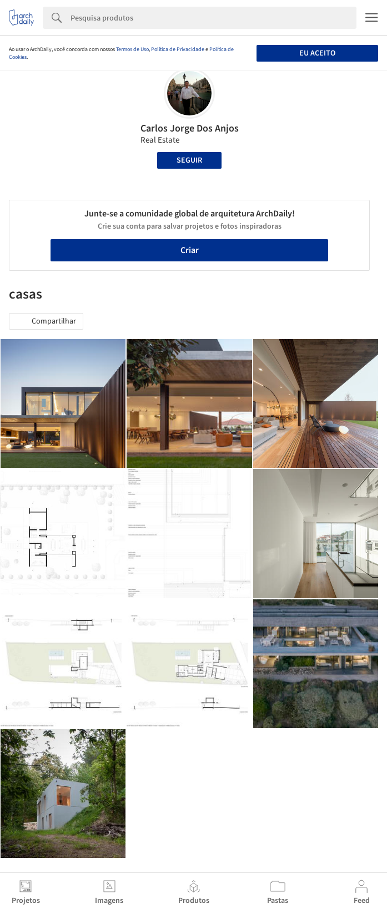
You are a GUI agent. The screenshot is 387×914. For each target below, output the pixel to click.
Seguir (189, 160)
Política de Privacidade (177, 49)
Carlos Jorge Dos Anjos (189, 128)
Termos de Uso (132, 49)
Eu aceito (317, 53)
